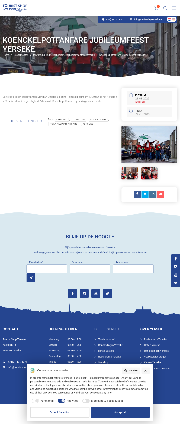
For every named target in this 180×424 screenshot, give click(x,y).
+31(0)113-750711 (113, 19)
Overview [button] (131, 370)
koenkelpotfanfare (64, 124)
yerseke (88, 124)
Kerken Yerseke (152, 362)
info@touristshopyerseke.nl (146, 19)
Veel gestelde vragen (155, 356)
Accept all (120, 412)
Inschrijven (31, 277)
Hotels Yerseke (106, 350)
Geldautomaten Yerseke (157, 368)
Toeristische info (107, 339)
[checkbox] (42, 401)
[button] (146, 371)
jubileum (78, 119)
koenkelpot (98, 119)
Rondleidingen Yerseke (110, 345)
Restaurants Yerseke (109, 356)
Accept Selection (60, 412)
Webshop (103, 362)
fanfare (61, 119)
